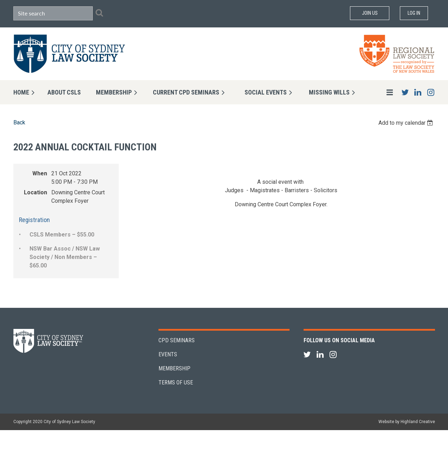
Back (19, 122)
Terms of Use (175, 382)
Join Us (370, 13)
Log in (414, 13)
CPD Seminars (176, 340)
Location (35, 192)
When (39, 173)
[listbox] (406, 122)
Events (167, 354)
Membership (174, 368)
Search (99, 12)
